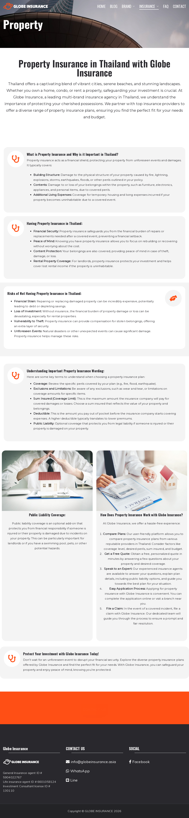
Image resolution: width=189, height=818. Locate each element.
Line (72, 780)
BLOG (114, 6)
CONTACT (179, 6)
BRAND (128, 6)
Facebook (139, 761)
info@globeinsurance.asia (91, 761)
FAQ (165, 6)
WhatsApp (78, 771)
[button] (133, 6)
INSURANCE (149, 6)
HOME (101, 6)
